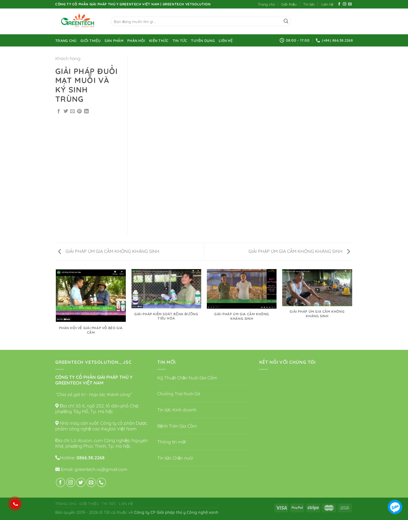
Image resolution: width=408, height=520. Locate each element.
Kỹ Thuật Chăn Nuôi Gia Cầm (187, 378)
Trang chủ (266, 4)
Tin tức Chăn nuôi (175, 458)
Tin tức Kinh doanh (176, 410)
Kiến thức (158, 40)
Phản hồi (136, 40)
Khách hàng (67, 58)
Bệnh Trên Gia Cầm (177, 426)
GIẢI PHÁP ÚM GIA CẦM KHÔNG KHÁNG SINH (109, 251)
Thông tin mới (171, 442)
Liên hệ (327, 4)
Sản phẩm (114, 40)
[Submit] (286, 21)
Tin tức (309, 4)
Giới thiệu (289, 4)
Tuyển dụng (203, 40)
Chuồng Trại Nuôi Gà (178, 393)
